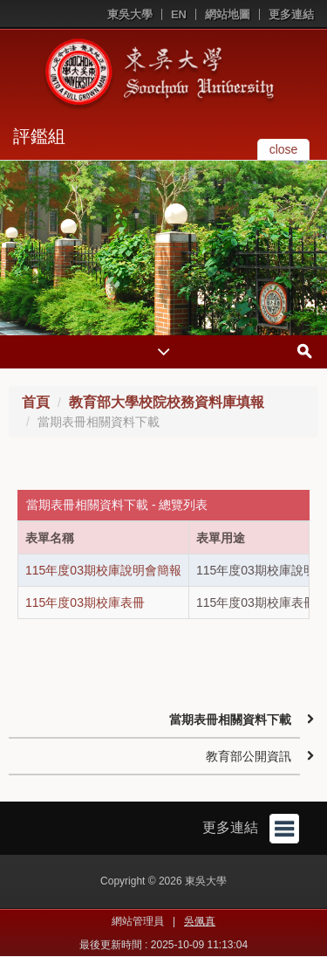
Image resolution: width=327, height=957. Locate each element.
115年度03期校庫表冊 (85, 602)
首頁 (36, 402)
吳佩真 (199, 921)
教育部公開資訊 (248, 756)
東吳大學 (130, 14)
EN (179, 14)
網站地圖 (227, 14)
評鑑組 (39, 136)
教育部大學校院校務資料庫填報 (166, 402)
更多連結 (291, 14)
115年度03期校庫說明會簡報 (103, 570)
